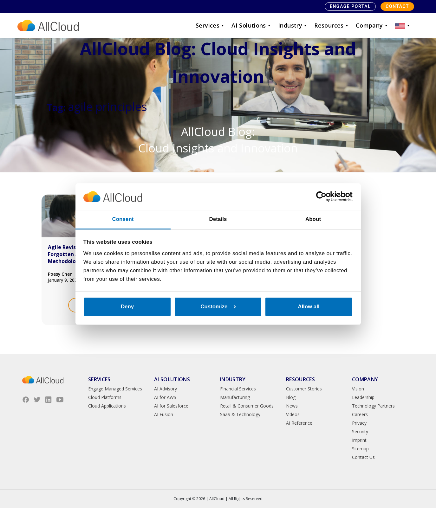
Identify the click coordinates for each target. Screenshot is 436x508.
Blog (291, 397)
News (292, 406)
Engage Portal (350, 6)
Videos (293, 414)
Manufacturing (235, 397)
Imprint (359, 440)
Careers (360, 414)
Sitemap (360, 449)
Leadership (363, 397)
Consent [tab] (122, 219)
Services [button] (210, 25)
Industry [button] (293, 25)
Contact (397, 6)
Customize (218, 307)
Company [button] (372, 25)
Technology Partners (373, 406)
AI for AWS (165, 397)
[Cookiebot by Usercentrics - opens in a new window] (325, 196)
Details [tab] (218, 219)
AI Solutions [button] (251, 25)
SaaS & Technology (240, 414)
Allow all (308, 307)
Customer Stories (304, 389)
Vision (358, 389)
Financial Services (238, 389)
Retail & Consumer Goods (247, 406)
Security (360, 431)
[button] (403, 25)
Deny (127, 307)
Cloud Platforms (104, 397)
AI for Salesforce (171, 406)
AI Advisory (165, 389)
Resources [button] (331, 25)
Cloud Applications (107, 406)
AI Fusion (163, 414)
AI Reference (299, 423)
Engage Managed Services (115, 389)
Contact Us (363, 457)
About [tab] (313, 219)
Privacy (359, 423)
